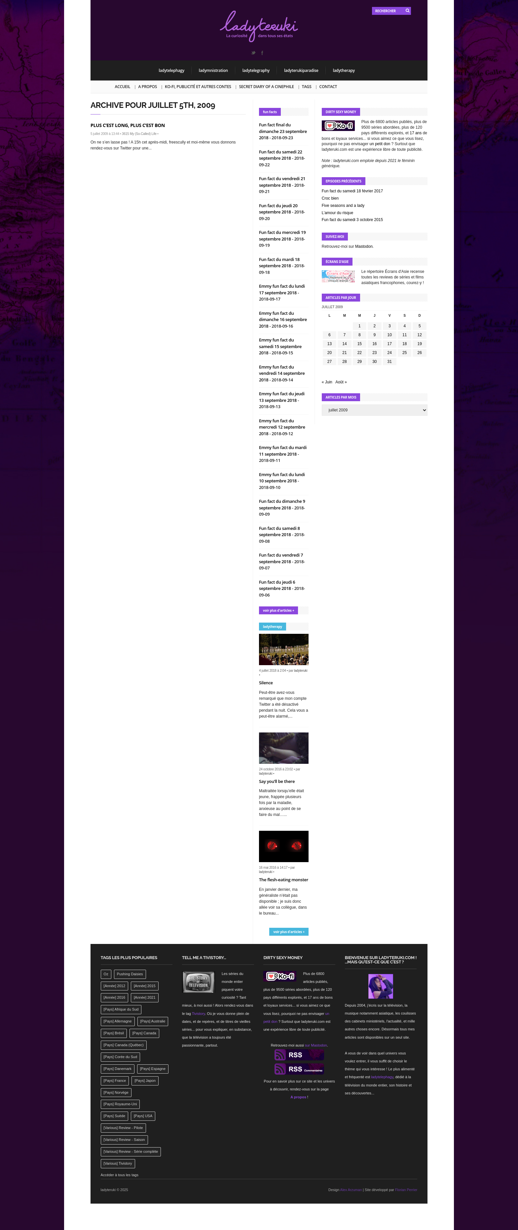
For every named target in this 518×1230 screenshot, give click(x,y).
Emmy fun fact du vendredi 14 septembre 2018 (282, 373)
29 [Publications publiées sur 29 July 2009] (359, 361)
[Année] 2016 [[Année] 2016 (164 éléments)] (114, 997)
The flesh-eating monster (283, 880)
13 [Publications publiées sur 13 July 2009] (329, 343)
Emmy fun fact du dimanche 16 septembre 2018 (283, 319)
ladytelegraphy (256, 70)
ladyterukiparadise (301, 70)
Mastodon (364, 246)
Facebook (262, 52)
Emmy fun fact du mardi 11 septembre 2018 (283, 450)
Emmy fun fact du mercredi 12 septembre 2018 (282, 427)
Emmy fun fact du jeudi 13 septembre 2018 (282, 397)
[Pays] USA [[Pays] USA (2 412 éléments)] (143, 1116)
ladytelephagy (171, 70)
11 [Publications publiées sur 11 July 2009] (404, 335)
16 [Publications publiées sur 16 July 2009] (374, 343)
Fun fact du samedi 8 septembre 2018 (279, 531)
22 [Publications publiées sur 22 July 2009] (359, 352)
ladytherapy (344, 70)
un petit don (380, 144)
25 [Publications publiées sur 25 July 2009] (404, 352)
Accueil (122, 86)
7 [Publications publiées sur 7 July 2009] (345, 335)
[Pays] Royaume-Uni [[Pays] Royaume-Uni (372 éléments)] (120, 1104)
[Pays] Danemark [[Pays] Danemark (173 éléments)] (117, 1069)
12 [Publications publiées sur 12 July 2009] (420, 335)
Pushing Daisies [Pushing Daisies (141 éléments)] (130, 974)
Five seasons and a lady (343, 205)
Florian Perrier (406, 1190)
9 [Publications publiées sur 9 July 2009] (374, 335)
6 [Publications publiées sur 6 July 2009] (329, 335)
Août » (341, 382)
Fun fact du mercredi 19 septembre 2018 (282, 235)
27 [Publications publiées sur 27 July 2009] (329, 361)
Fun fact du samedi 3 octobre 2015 (352, 219)
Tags (307, 86)
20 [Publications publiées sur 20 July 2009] (329, 352)
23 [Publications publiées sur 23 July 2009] (374, 352)
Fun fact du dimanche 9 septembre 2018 (282, 504)
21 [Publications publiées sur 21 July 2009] (344, 352)
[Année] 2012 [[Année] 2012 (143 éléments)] (114, 986)
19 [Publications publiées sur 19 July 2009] (420, 343)
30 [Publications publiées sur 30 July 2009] (374, 361)
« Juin (327, 382)
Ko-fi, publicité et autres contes (198, 86)
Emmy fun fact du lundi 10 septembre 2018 (282, 477)
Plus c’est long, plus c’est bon (128, 125)
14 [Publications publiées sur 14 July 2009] (344, 343)
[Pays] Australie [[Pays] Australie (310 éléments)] (153, 1021)
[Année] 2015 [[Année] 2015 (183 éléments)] (144, 986)
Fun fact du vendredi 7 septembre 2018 (281, 558)
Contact (328, 86)
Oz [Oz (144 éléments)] (106, 974)
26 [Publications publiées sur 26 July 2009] (420, 352)
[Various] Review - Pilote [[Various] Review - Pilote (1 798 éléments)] (123, 1128)
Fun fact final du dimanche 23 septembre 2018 (283, 131)
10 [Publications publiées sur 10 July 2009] (390, 335)
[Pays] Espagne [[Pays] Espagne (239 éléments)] (153, 1069)
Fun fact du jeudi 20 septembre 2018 (278, 209)
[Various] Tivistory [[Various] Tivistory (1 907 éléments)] (118, 1163)
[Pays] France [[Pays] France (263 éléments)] (115, 1081)
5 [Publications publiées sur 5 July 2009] (420, 326)
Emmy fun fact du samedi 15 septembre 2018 (280, 346)
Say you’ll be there (277, 781)
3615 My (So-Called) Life (139, 134)
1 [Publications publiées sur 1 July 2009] (359, 326)
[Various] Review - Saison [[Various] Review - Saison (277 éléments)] (124, 1140)
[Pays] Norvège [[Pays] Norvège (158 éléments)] (116, 1092)
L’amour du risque (337, 212)
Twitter (253, 52)
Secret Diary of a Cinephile (266, 86)
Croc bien (330, 198)
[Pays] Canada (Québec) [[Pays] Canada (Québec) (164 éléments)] (124, 1045)
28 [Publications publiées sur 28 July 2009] (344, 361)
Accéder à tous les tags (119, 1175)
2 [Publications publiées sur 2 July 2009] (374, 326)
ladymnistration (213, 70)
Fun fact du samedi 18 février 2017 (352, 191)
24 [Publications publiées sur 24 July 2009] (390, 352)
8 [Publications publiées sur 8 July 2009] (359, 335)
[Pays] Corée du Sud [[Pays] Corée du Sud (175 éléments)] (120, 1057)
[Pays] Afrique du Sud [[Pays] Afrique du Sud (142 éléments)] (121, 1009)
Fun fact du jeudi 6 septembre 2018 (277, 585)
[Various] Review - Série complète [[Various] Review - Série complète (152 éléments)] (131, 1151)
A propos (147, 86)
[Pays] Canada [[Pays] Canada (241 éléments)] (144, 1033)
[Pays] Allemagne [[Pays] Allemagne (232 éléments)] (118, 1021)
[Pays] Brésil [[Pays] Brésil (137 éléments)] (114, 1033)
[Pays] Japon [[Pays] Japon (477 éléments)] (145, 1081)
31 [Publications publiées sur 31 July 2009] (390, 361)
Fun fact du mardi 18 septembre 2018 (279, 262)
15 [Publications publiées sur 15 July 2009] (359, 343)
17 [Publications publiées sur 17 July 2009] (390, 343)
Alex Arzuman (351, 1190)
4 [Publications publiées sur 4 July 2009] (404, 326)
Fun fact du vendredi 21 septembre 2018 (282, 182)
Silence (266, 683)
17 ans (416, 133)
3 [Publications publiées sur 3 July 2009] (389, 326)
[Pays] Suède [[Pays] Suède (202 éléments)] (114, 1116)
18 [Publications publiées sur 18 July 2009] (404, 343)
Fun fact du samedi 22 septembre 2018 (280, 155)
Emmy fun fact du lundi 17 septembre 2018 (282, 289)
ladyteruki (300, 670)
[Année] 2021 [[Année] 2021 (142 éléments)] (144, 997)
